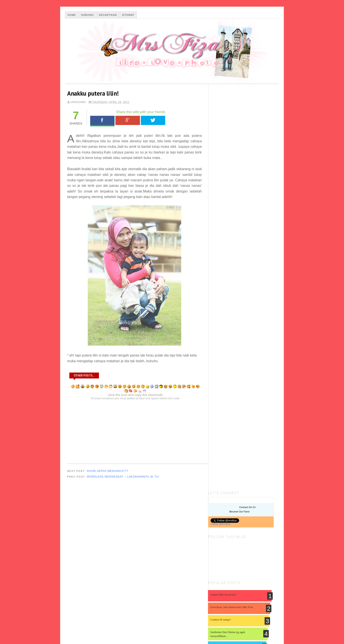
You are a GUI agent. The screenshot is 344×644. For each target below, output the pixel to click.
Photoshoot (239, 529)
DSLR (274, 510)
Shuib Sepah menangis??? (107, 471)
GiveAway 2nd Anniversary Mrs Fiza (234, 207)
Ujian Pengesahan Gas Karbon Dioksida (238, 470)
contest (239, 568)
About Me (223, 506)
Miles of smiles (226, 324)
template (271, 605)
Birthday (258, 508)
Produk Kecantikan (225, 542)
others (251, 598)
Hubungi (87, 15)
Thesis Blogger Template (98, 630)
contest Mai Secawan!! (226, 194)
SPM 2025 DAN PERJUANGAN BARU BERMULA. (244, 403)
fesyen (270, 572)
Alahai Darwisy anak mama (229, 283)
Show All (272, 414)
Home (72, 15)
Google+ (127, 120)
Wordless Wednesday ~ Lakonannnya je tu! (123, 477)
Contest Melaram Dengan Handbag (233, 271)
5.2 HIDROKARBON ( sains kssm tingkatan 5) (242, 446)
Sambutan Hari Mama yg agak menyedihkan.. (230, 234)
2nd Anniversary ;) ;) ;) (226, 258)
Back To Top (270, 625)
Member (251, 519)
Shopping (262, 537)
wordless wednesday (234, 609)
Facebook (102, 120)
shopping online (243, 602)
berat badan (249, 561)
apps (274, 555)
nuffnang (233, 597)
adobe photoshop (235, 555)
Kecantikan (108, 15)
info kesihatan (225, 591)
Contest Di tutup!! (223, 219)
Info (217, 516)
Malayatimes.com (137, 630)
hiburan (231, 586)
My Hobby (218, 530)
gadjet (258, 577)
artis (214, 560)
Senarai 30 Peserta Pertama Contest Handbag (233, 298)
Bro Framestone (226, 378)
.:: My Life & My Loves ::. (232, 362)
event (258, 573)
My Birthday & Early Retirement (236, 365)
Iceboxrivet (223, 399)
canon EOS (218, 573)
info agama (266, 583)
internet (249, 591)
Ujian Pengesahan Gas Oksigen (232, 482)
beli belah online (229, 561)
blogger (272, 560)
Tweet (153, 120)
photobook (268, 596)
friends (236, 578)
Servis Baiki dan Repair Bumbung (234, 458)
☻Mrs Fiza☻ (76, 625)
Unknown (78, 102)
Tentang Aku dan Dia (234, 547)
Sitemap (128, 15)
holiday (245, 585)
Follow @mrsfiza (223, 124)
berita (262, 561)
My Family (267, 520)
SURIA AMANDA (225, 341)
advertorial (260, 553)
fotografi (219, 578)
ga (247, 578)
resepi (216, 604)
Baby (242, 510)
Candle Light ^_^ (223, 246)
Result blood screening (231, 328)
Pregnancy (265, 526)
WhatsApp (178, 120)
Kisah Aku (235, 521)
